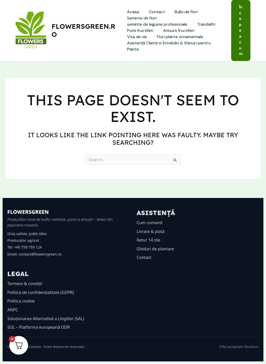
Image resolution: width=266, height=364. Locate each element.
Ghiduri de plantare (156, 249)
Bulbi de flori (183, 12)
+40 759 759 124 (28, 247)
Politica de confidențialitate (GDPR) (41, 292)
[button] (240, 30)
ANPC (12, 310)
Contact (155, 12)
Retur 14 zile (149, 240)
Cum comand (150, 222)
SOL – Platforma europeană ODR (39, 327)
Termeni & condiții (25, 283)
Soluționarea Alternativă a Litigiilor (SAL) (46, 318)
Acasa (133, 12)
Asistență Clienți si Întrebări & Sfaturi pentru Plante (169, 46)
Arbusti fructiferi (177, 30)
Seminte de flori (142, 18)
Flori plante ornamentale (150, 36)
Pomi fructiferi (140, 30)
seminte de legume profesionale (157, 24)
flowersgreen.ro (84, 30)
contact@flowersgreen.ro (39, 254)
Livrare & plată (151, 231)
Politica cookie (21, 301)
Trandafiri (205, 24)
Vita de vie (211, 30)
